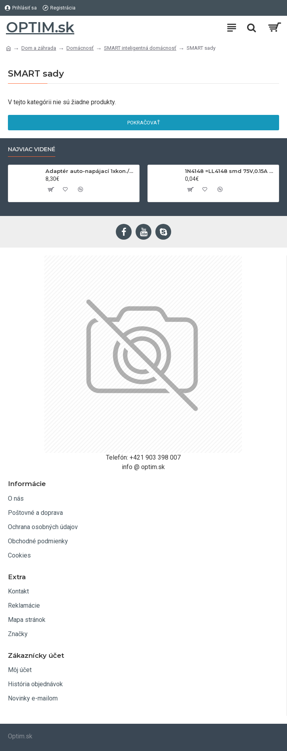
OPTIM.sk (40, 27)
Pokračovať (143, 123)
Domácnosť (80, 48)
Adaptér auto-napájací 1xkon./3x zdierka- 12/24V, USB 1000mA (90, 171)
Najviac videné (31, 149)
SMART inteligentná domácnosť (140, 48)
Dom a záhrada (38, 48)
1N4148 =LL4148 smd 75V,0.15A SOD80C (230, 171)
